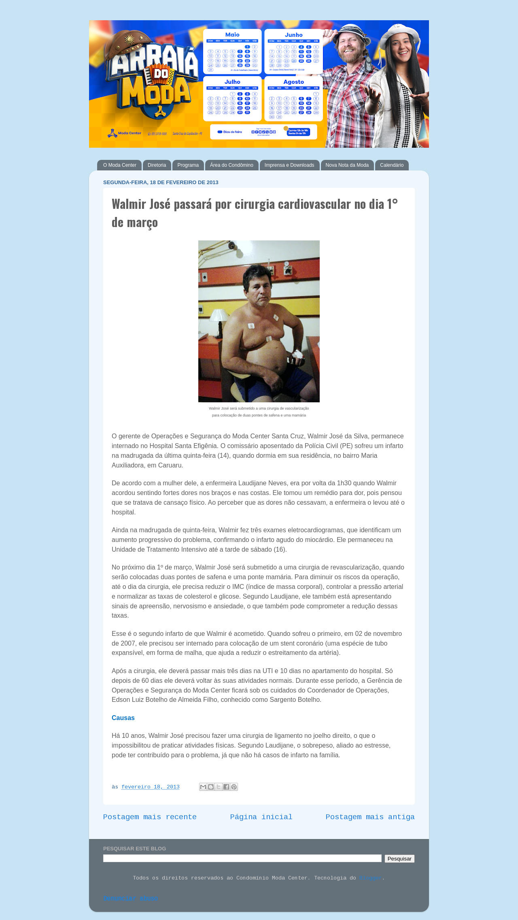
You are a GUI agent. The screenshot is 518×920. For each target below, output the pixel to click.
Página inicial (261, 817)
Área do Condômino (231, 165)
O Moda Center (119, 165)
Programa (188, 165)
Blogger (370, 878)
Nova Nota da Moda (347, 165)
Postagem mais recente (150, 817)
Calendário (391, 165)
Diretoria (157, 165)
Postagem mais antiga (370, 817)
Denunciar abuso (130, 899)
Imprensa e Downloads (289, 165)
